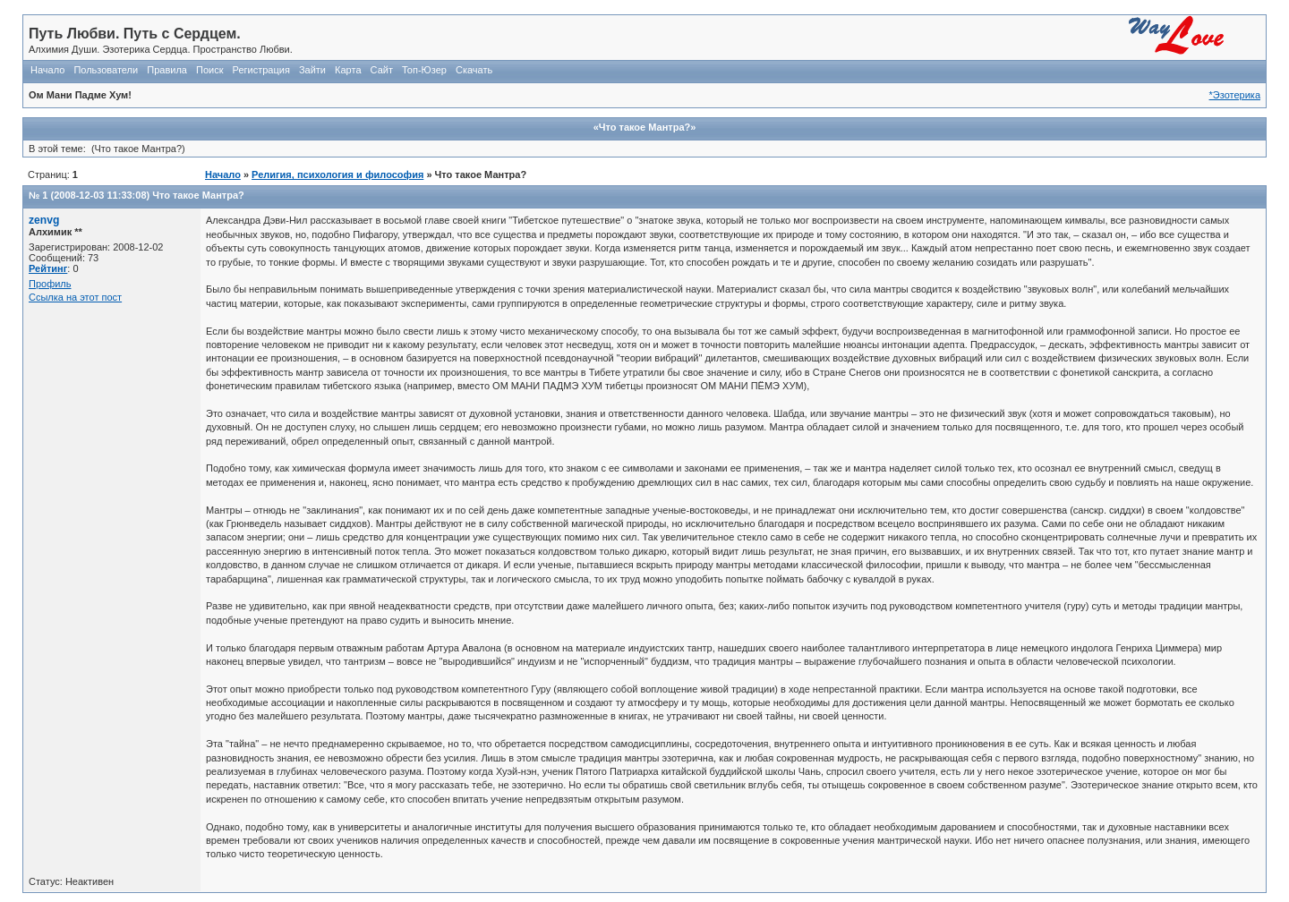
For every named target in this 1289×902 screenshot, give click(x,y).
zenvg (44, 220)
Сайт (382, 69)
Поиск (209, 69)
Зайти (312, 69)
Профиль (50, 283)
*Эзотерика (1234, 94)
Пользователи (105, 69)
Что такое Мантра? (198, 195)
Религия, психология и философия (337, 174)
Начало (47, 69)
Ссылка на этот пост (75, 297)
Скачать (474, 69)
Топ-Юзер (424, 69)
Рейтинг (48, 268)
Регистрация (261, 69)
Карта (348, 69)
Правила (167, 69)
